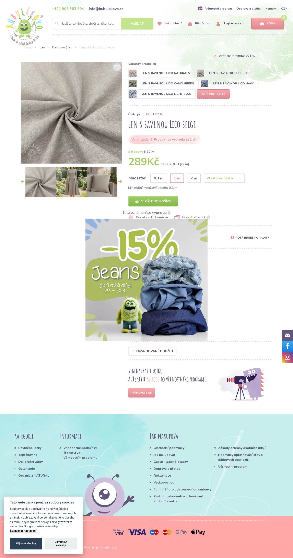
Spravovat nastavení (23, 531)
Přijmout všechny (26, 543)
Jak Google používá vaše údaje (39, 526)
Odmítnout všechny (61, 543)
